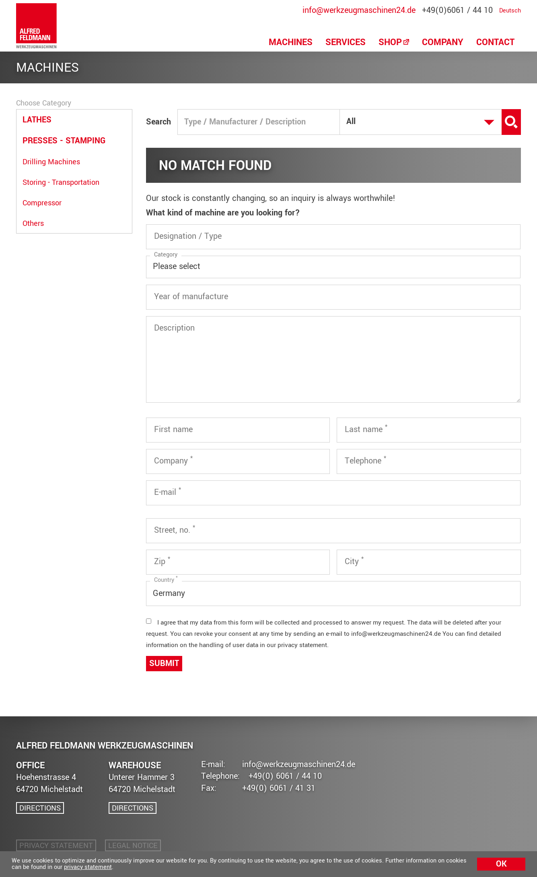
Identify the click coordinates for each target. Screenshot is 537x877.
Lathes (37, 120)
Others (33, 223)
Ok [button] (501, 864)
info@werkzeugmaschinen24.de (359, 10)
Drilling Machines (51, 162)
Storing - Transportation (61, 182)
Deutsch (510, 11)
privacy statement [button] (88, 867)
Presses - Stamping (64, 141)
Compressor (42, 203)
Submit (164, 663)
